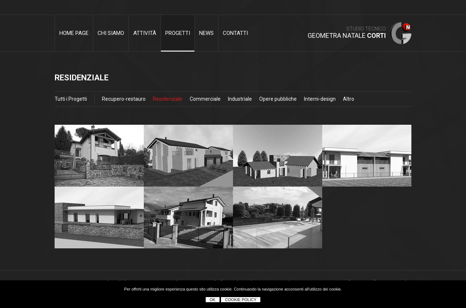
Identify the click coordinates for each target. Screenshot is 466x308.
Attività (144, 33)
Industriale (240, 99)
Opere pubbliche (278, 99)
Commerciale (205, 99)
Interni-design (320, 99)
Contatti (235, 33)
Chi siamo (111, 33)
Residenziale (167, 99)
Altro (348, 99)
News (206, 33)
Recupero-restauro (124, 99)
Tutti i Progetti (71, 99)
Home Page (73, 33)
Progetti (177, 33)
